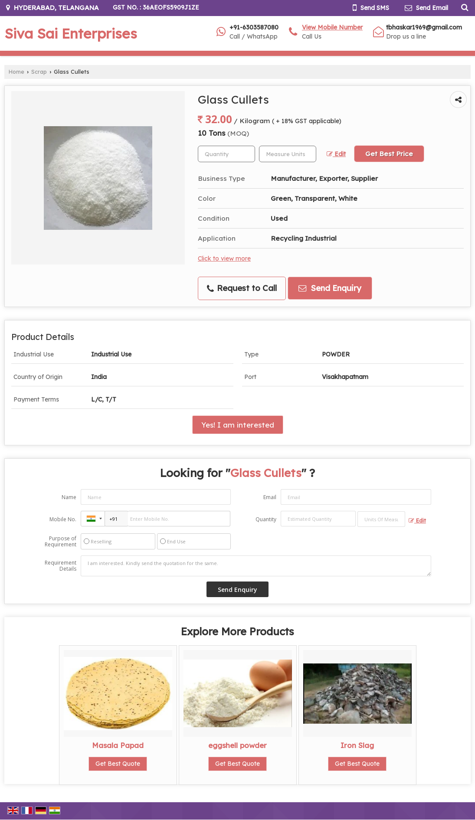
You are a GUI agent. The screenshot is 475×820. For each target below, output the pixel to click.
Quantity (266, 519)
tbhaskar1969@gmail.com (424, 27)
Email (269, 497)
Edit (336, 153)
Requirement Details (60, 566)
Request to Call (242, 288)
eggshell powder (237, 745)
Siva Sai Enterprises (70, 33)
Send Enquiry (329, 288)
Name (69, 497)
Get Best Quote (117, 764)
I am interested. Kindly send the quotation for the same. (256, 565)
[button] (332, 27)
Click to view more (224, 258)
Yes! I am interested (237, 424)
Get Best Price (389, 154)
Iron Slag (357, 745)
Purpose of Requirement (60, 542)
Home (16, 71)
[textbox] (287, 154)
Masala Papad (118, 745)
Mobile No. (62, 519)
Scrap (39, 71)
